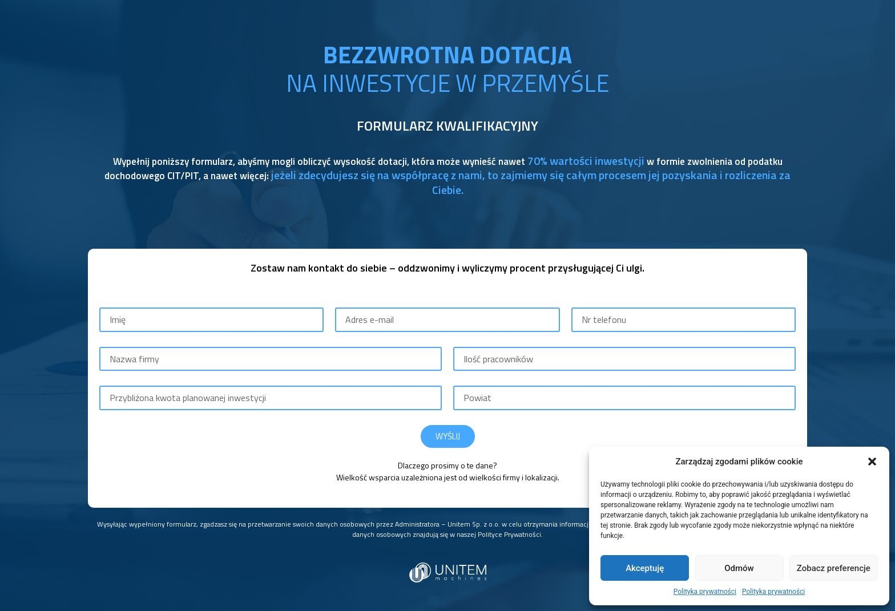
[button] (872, 461)
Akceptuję (645, 568)
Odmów (739, 568)
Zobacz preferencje (833, 568)
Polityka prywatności (705, 592)
